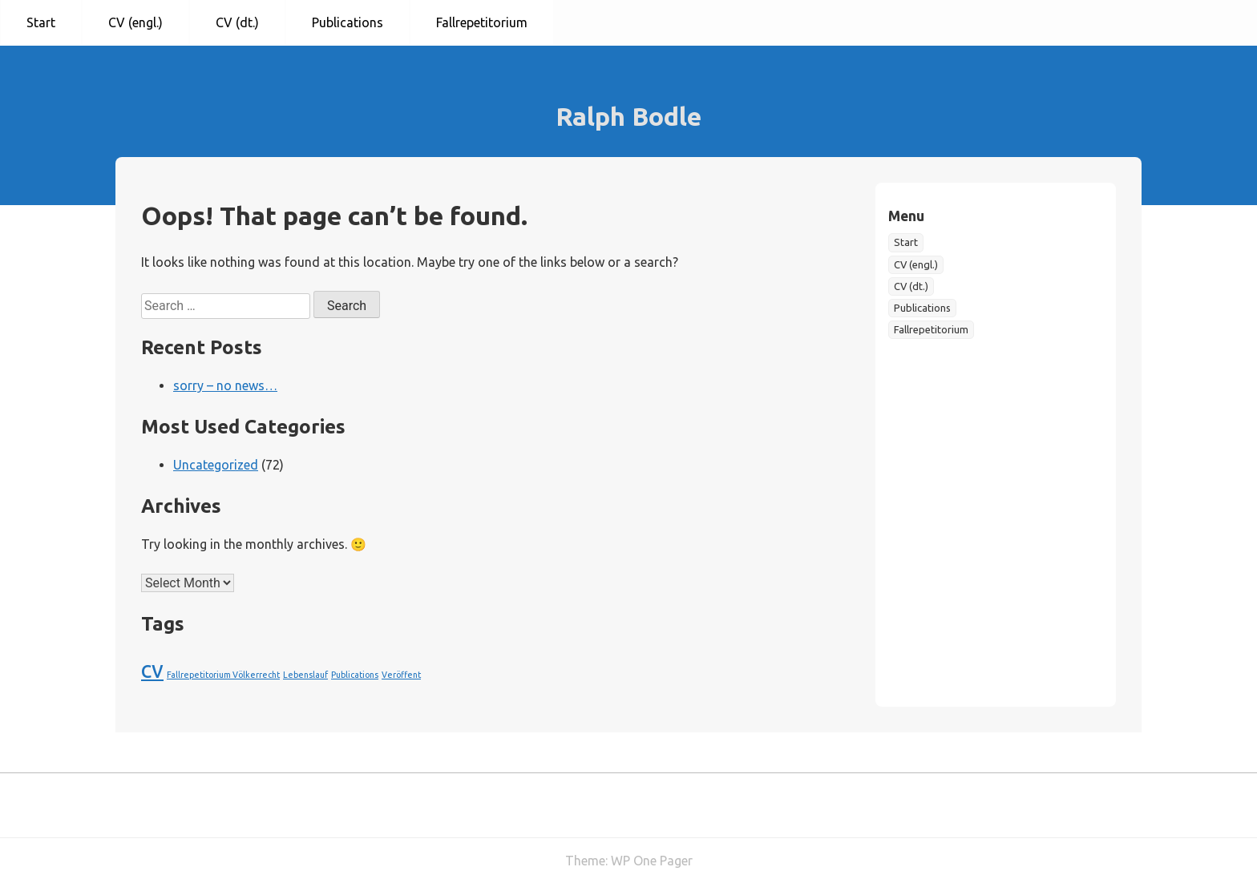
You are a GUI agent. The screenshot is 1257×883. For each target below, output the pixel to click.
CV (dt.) (237, 22)
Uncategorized (215, 465)
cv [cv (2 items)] (152, 669)
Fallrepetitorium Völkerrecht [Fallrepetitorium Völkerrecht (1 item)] (223, 674)
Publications (347, 22)
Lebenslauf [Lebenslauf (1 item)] (305, 674)
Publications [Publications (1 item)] (354, 674)
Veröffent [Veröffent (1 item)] (401, 674)
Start (40, 22)
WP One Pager (652, 860)
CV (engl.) (135, 22)
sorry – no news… (225, 385)
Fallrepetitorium (481, 22)
